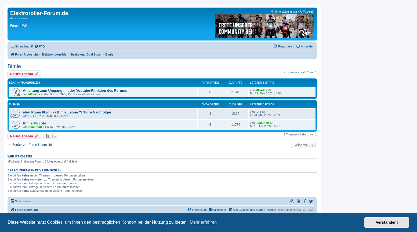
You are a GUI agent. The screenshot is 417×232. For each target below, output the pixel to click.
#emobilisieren (19, 18)
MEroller (34, 94)
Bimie (14, 66)
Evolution (35, 126)
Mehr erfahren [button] (203, 222)
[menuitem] (39, 46)
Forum (15, 26)
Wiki (25, 26)
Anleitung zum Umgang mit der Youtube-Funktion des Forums (75, 91)
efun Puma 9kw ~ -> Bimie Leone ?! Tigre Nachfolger (67, 112)
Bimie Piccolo (34, 123)
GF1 (31, 115)
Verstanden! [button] (387, 222)
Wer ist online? (20, 156)
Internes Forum (91, 94)
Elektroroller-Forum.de (39, 13)
